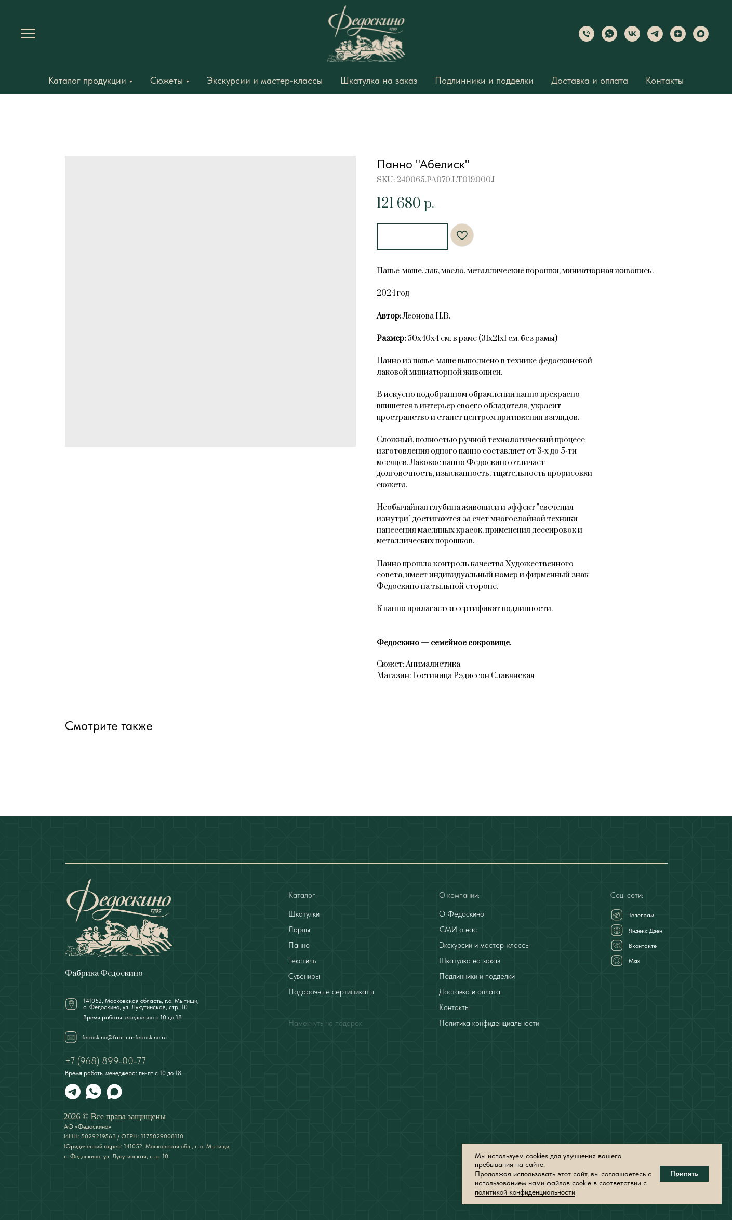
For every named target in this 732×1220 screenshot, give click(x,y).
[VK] (632, 38)
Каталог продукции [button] (87, 80)
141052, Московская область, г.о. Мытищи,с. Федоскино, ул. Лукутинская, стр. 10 (141, 1002)
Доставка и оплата (589, 80)
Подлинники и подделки (484, 80)
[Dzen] (678, 38)
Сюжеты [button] (166, 80)
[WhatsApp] (609, 38)
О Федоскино (461, 912)
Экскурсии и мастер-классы (265, 80)
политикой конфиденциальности (525, 1192)
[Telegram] (655, 38)
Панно (299, 943)
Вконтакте (643, 944)
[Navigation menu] (28, 34)
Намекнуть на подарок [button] (325, 1021)
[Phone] (586, 38)
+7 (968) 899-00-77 (105, 1059)
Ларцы (299, 928)
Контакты (665, 80)
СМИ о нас (458, 928)
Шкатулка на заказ (378, 80)
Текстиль (302, 959)
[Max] (701, 38)
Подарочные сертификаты (331, 990)
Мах (634, 959)
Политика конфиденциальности (489, 1021)
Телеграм (641, 913)
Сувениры (304, 974)
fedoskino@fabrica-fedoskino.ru (124, 1035)
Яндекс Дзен (645, 929)
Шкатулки (304, 912)
